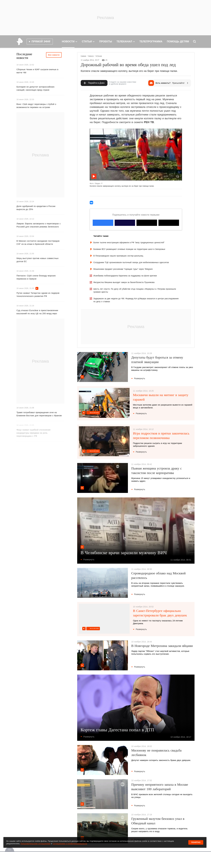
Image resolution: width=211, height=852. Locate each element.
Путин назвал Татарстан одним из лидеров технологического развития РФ (37, 294)
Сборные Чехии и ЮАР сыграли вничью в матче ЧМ (37, 71)
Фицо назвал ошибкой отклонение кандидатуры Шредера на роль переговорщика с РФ (33, 433)
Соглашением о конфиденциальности (70, 843)
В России (99, 56)
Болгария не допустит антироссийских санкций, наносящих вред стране (35, 88)
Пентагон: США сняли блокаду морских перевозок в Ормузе (36, 277)
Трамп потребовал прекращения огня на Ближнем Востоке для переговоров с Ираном (39, 414)
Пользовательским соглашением (35, 843)
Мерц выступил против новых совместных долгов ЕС (37, 260)
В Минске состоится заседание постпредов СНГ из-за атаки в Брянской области (37, 242)
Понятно (195, 842)
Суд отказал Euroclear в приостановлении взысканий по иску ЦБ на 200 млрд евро (37, 312)
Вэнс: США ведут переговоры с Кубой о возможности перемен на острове (36, 105)
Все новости (54, 55)
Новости (91, 56)
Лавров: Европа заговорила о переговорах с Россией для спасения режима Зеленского (38, 225)
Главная (83, 56)
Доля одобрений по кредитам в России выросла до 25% (35, 207)
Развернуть (138, 378)
